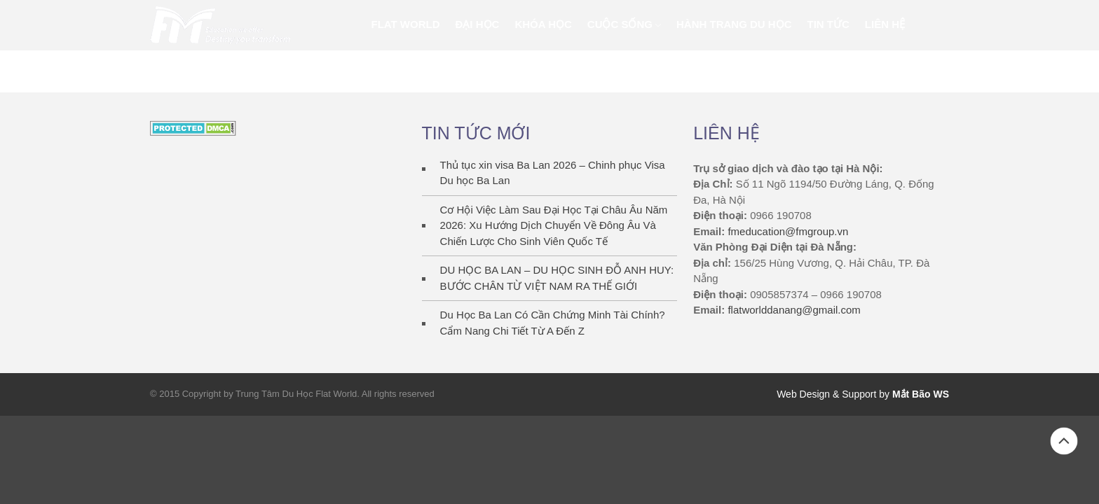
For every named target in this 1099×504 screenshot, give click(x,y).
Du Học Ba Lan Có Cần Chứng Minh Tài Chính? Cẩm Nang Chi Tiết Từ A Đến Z (552, 323)
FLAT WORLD (405, 24)
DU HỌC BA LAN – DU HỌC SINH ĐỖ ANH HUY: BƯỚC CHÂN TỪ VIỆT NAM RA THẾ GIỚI (557, 278)
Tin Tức (828, 24)
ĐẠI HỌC (478, 24)
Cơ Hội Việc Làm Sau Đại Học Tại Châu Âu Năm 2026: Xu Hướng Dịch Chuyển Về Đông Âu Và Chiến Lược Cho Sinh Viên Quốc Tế (554, 225)
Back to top (1064, 441)
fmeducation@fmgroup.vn (788, 231)
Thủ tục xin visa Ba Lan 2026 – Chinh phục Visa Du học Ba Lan (552, 173)
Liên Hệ (885, 24)
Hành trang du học (734, 24)
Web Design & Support (826, 394)
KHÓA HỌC (542, 24)
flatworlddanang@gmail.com (794, 310)
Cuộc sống (620, 24)
